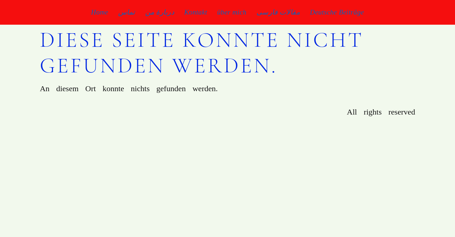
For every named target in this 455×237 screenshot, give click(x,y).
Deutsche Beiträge (337, 12)
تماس (126, 12)
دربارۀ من (159, 12)
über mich (231, 12)
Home (99, 12)
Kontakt (195, 12)
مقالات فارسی (278, 12)
